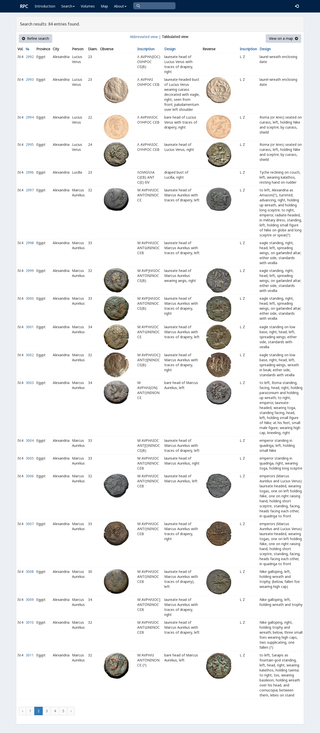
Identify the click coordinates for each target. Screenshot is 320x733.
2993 (30, 79)
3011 (30, 655)
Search (68, 6)
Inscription (145, 49)
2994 (30, 117)
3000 (30, 298)
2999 (30, 270)
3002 (30, 354)
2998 (30, 242)
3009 (30, 599)
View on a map (283, 38)
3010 (30, 622)
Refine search (35, 38)
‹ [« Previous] (22, 710)
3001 (30, 326)
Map (104, 6)
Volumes (88, 6)
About (120, 6)
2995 (30, 144)
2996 (30, 172)
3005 (30, 458)
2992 (30, 56)
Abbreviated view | (145, 36)
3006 (30, 476)
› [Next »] (71, 710)
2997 (30, 190)
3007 (30, 523)
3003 (30, 382)
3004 (30, 440)
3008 (30, 571)
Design (170, 49)
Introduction (45, 6)
